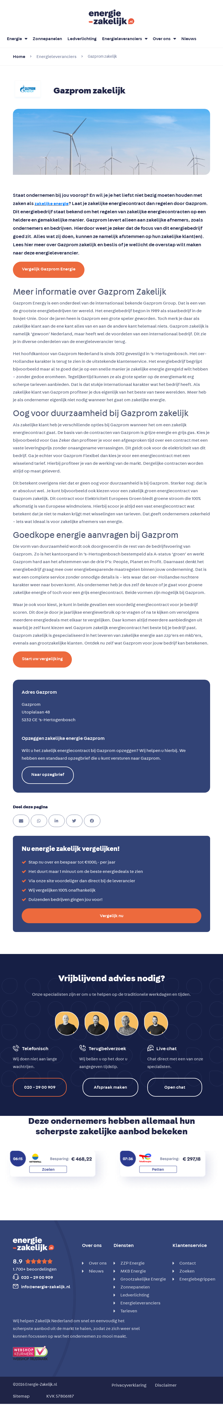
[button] (21, 821)
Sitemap (21, 1396)
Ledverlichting (82, 39)
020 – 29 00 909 (37, 1277)
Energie (17, 39)
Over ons (164, 39)
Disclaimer (166, 1385)
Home (19, 56)
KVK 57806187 (60, 1396)
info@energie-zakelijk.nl (45, 1287)
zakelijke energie (52, 203)
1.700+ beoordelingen (35, 1269)
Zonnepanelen (47, 39)
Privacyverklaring (129, 1385)
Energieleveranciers (124, 39)
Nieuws (188, 39)
